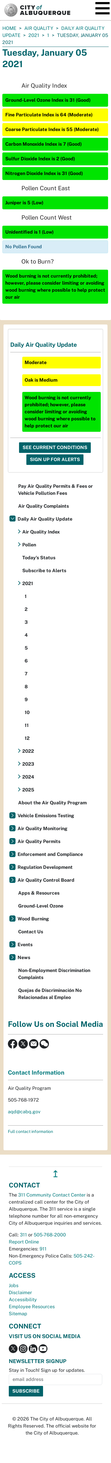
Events (25, 944)
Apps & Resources (38, 893)
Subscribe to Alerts (44, 570)
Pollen (29, 545)
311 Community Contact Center (52, 1195)
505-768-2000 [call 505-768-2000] (50, 1235)
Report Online (24, 1242)
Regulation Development (45, 867)
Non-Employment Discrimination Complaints (54, 974)
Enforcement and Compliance (50, 854)
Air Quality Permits (39, 841)
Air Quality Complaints (43, 506)
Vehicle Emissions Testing (46, 815)
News (24, 957)
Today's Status (38, 557)
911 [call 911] (43, 1249)
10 (27, 712)
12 (27, 738)
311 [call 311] (23, 1235)
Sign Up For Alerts (55, 459)
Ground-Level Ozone (40, 906)
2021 (33, 35)
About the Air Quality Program (52, 803)
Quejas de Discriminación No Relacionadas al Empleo (50, 994)
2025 (28, 790)
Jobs (13, 1285)
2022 (28, 751)
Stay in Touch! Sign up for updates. (47, 1370)
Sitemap (18, 1313)
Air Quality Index (41, 532)
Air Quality (38, 28)
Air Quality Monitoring (42, 828)
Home (9, 28)
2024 (28, 777)
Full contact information (30, 1131)
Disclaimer (20, 1292)
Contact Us (30, 931)
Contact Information (36, 1072)
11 (27, 725)
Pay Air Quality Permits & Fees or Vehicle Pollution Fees (55, 489)
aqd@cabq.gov (24, 1111)
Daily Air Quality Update (45, 519)
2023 (28, 764)
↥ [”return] (55, 1173)
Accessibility (23, 1299)
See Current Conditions (55, 447)
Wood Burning (33, 919)
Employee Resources (32, 1306)
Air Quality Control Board (46, 880)
